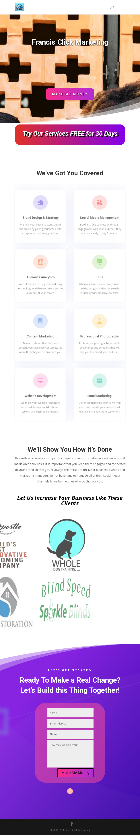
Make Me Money (70, 94)
